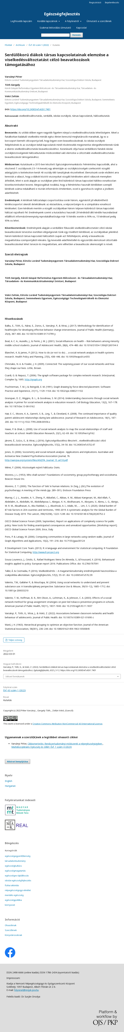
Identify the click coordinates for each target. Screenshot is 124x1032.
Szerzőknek (11, 930)
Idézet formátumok (15, 676)
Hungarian (10, 785)
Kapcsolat (81, 27)
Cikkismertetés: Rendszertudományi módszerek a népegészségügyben (65, 743)
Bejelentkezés (112, 2)
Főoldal (8, 45)
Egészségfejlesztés (62, 13)
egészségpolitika (13, 900)
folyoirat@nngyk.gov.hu (26, 990)
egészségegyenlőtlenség (17, 856)
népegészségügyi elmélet (18, 890)
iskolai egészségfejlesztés (18, 880)
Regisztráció (95, 2)
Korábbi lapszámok (47, 21)
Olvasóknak (10, 925)
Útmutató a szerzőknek (99, 21)
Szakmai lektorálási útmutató (55, 27)
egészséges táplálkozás (17, 875)
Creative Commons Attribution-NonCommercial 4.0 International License (67, 723)
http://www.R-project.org (46, 552)
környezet (10, 904)
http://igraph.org (33, 379)
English (8, 781)
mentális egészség (14, 895)
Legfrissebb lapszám (21, 21)
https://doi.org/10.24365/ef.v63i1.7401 (30, 109)
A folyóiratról (72, 21)
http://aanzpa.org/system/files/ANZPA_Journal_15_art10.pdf (36, 460)
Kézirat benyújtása (17, 761)
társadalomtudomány (15, 860)
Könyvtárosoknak (13, 935)
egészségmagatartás (15, 870)
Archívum (20, 45)
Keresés (76, 35)
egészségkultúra (13, 865)
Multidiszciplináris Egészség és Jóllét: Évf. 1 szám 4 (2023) (41, 746)
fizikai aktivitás (12, 885)
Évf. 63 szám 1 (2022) (39, 45)
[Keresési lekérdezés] (55, 35)
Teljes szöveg (15, 639)
